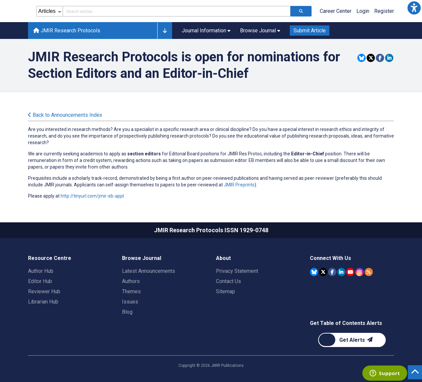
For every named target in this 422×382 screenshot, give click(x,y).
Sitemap (225, 291)
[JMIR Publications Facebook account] (332, 272)
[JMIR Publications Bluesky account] (314, 272)
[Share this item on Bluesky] (361, 58)
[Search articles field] (176, 11)
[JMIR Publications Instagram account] (359, 272)
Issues (130, 302)
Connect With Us (330, 258)
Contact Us (228, 281)
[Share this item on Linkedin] (389, 58)
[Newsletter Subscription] (352, 340)
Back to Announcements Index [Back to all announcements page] (65, 115)
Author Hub (40, 271)
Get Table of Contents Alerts (346, 323)
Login (362, 11)
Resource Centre (49, 258)
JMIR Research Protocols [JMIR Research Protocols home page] (66, 30)
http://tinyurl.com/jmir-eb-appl (92, 196)
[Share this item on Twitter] (371, 58)
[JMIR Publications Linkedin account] (341, 272)
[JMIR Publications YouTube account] (350, 272)
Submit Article (309, 30)
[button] (414, 8)
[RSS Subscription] (369, 272)
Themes (131, 291)
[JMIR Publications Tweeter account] (323, 272)
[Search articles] (301, 11)
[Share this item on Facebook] (380, 58)
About (223, 258)
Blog (127, 312)
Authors (131, 281)
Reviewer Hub (44, 291)
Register (384, 11)
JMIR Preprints (239, 184)
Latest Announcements (148, 271)
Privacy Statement (237, 271)
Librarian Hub (43, 302)
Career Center (335, 11)
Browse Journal (141, 258)
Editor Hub (40, 281)
